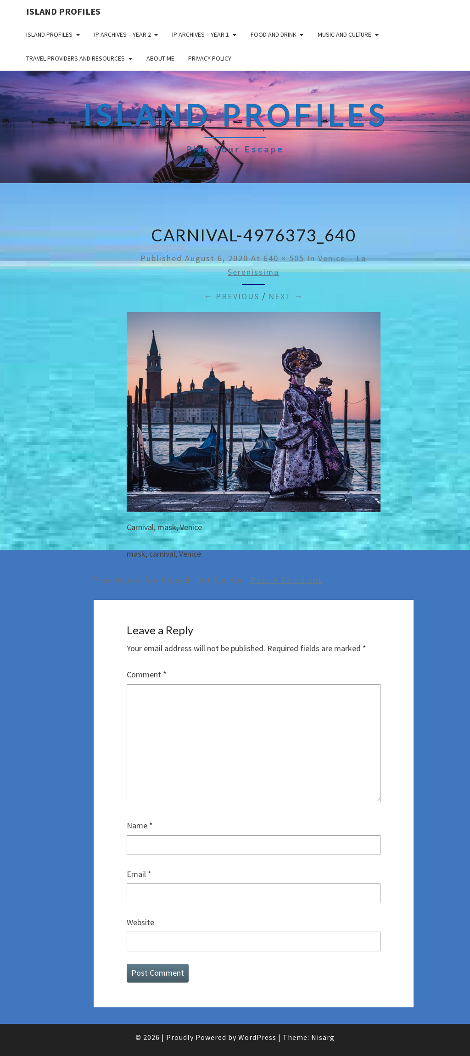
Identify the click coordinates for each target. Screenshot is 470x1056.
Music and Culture (344, 34)
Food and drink (274, 34)
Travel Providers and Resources (75, 58)
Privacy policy (209, 58)
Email (139, 874)
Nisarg (323, 1037)
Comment (147, 674)
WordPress (257, 1037)
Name (140, 825)
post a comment (286, 580)
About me (160, 58)
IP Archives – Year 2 (122, 34)
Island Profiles (63, 11)
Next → (286, 296)
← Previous (231, 296)
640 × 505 (283, 258)
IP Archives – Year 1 (200, 34)
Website (140, 922)
